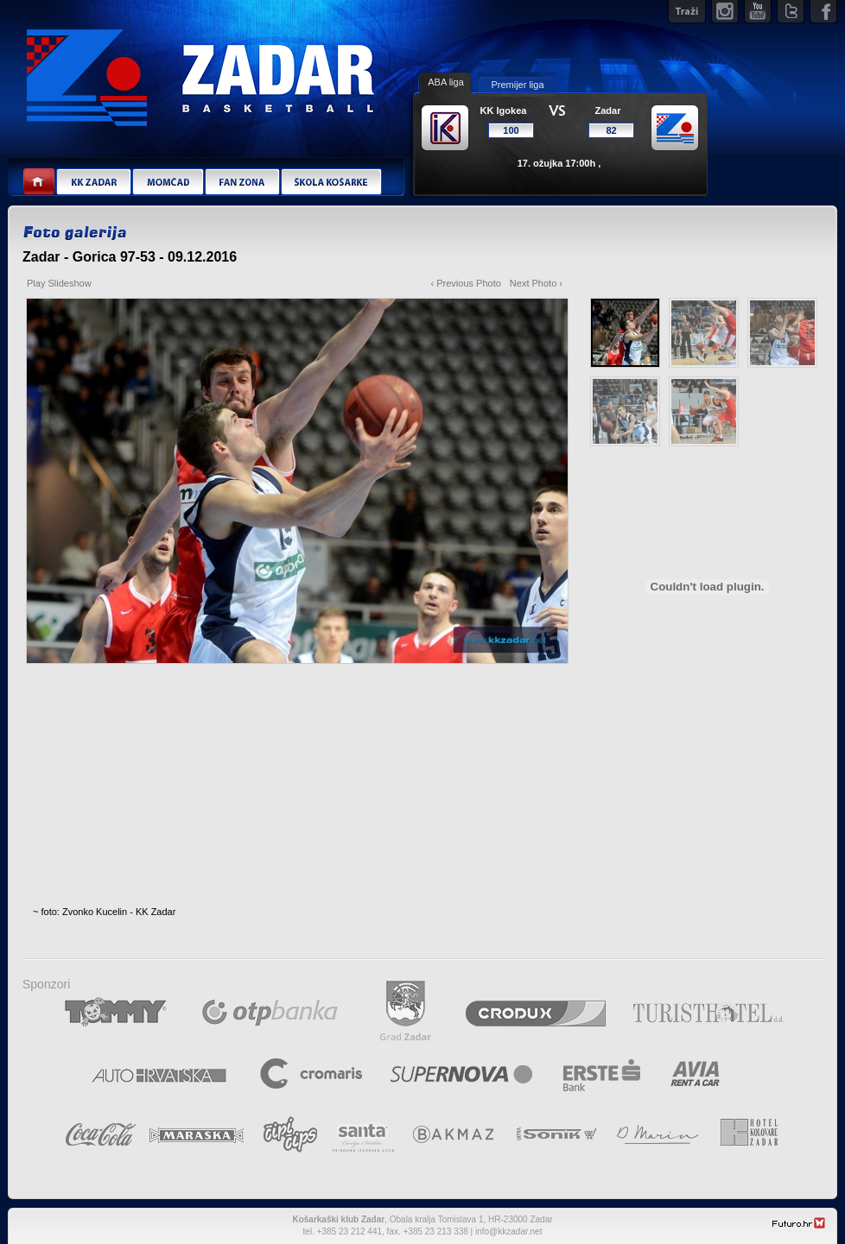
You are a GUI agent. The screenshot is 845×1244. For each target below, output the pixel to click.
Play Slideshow (59, 283)
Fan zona (242, 182)
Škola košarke (331, 182)
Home (39, 182)
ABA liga (446, 82)
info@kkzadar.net (508, 1231)
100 (510, 130)
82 (611, 130)
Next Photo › (536, 283)
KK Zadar (93, 182)
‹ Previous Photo (466, 283)
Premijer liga (517, 84)
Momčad (167, 182)
